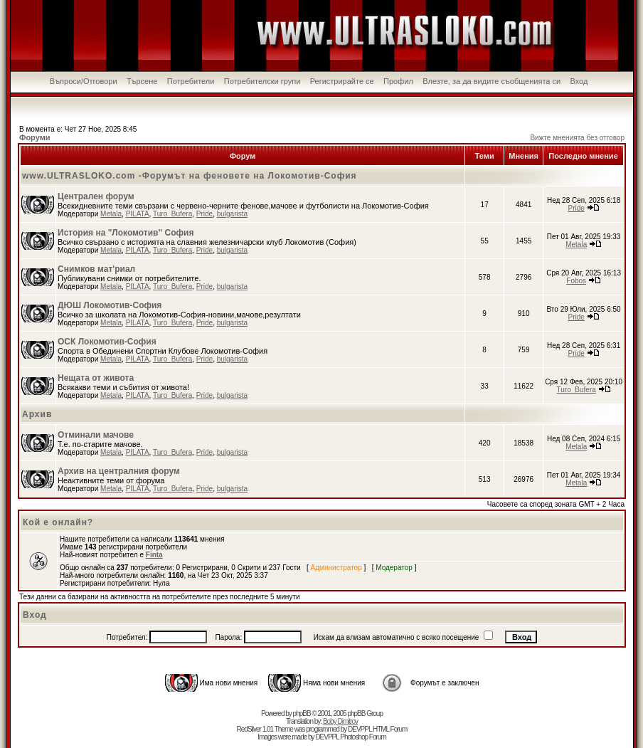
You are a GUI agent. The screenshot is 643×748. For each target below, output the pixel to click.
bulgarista (232, 214)
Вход (579, 81)
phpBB (302, 713)
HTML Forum (390, 729)
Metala (111, 214)
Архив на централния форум (119, 471)
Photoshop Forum (363, 737)
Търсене (142, 81)
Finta (154, 555)
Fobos (576, 281)
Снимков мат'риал (96, 269)
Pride (204, 214)
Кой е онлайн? (58, 522)
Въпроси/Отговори (83, 81)
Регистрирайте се (342, 81)
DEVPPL (359, 729)
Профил (398, 81)
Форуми (35, 137)
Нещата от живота (96, 378)
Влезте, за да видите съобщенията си (491, 81)
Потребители (191, 81)
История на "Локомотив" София (125, 233)
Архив (37, 414)
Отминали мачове (96, 435)
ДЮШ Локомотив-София (109, 305)
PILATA (137, 214)
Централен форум (96, 196)
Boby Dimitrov (340, 721)
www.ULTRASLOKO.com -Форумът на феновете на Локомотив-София (189, 176)
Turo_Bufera (172, 214)
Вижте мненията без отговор (577, 138)
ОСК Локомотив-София (107, 342)
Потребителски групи (262, 81)
